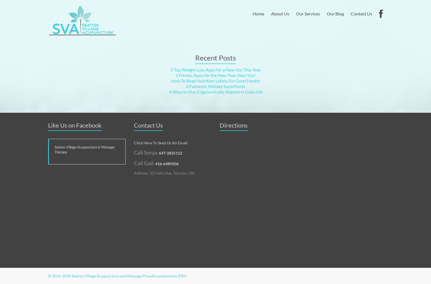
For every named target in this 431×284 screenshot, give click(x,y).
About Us (280, 13)
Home (258, 13)
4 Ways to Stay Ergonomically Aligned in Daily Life (216, 91)
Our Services (308, 13)
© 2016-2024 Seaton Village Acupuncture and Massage (95, 276)
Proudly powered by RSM (164, 276)
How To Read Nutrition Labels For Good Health (215, 80)
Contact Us (361, 13)
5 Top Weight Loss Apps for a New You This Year (215, 69)
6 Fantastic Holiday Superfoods (215, 86)
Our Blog (335, 13)
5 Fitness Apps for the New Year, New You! (216, 75)
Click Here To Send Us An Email (160, 142)
